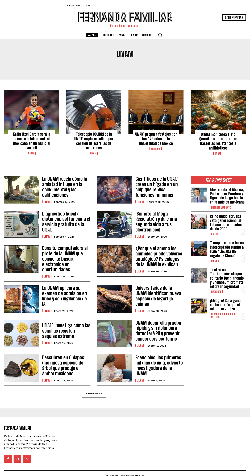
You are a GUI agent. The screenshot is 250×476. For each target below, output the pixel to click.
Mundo (215, 260)
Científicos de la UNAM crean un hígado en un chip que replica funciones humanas (159, 187)
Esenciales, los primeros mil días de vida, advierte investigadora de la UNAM (158, 360)
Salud (214, 234)
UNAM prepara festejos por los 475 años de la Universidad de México (156, 139)
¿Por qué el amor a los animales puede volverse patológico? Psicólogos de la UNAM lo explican (158, 256)
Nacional (216, 291)
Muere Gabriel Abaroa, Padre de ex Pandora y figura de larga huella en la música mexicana (227, 196)
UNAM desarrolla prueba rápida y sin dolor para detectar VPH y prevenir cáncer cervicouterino (155, 325)
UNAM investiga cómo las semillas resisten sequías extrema (63, 326)
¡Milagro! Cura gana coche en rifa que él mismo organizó (225, 304)
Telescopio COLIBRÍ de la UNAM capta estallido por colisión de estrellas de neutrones (94, 141)
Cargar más (94, 388)
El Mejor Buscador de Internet (223, 315)
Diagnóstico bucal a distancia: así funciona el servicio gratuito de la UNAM (65, 221)
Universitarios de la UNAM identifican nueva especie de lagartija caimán (158, 291)
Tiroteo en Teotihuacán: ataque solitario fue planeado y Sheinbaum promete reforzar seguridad (227, 278)
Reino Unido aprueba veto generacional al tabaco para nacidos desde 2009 (226, 222)
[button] (160, 35)
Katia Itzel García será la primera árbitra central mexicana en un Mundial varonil (32, 141)
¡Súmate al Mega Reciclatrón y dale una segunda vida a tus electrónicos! (159, 221)
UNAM (31, 153)
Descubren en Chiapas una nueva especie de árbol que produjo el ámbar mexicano (64, 360)
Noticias (155, 148)
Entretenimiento (221, 207)
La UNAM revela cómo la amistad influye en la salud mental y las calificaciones (64, 187)
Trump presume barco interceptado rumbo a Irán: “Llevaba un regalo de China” (227, 249)
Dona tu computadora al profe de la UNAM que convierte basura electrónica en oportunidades (65, 256)
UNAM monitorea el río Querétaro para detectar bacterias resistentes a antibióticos (218, 141)
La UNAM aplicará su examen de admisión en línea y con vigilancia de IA (66, 291)
